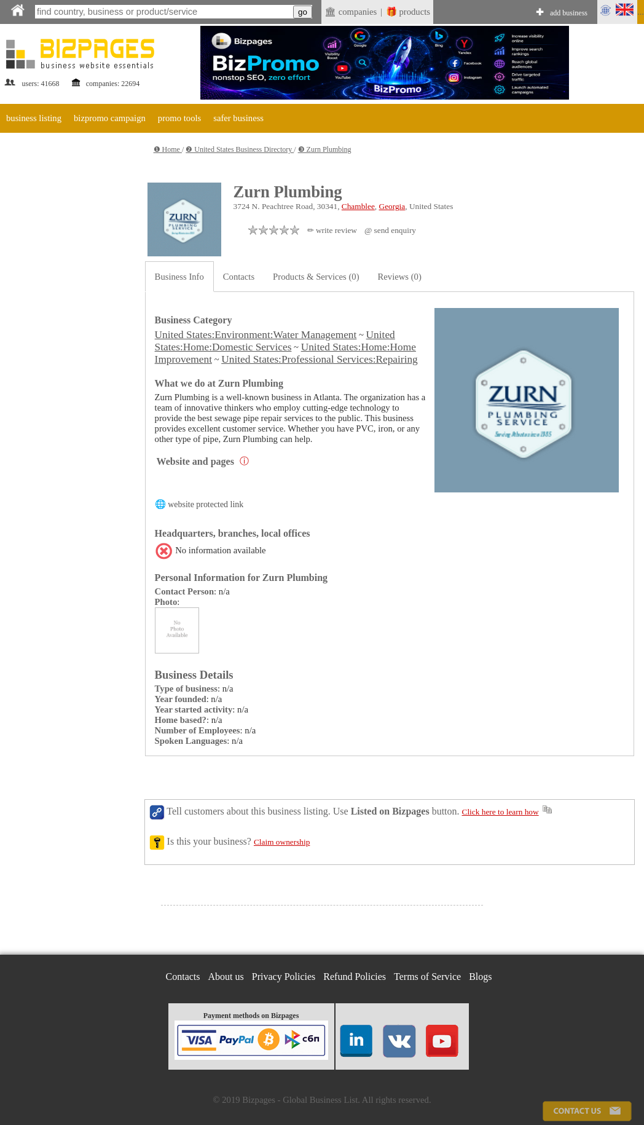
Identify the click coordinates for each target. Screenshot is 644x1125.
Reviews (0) (400, 277)
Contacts (238, 277)
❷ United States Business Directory (240, 149)
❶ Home (168, 149)
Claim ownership (282, 842)
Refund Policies (354, 976)
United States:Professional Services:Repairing (319, 359)
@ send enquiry (390, 230)
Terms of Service (427, 976)
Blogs (480, 976)
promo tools (179, 118)
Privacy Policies (284, 976)
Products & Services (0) (316, 277)
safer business (238, 118)
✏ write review (332, 230)
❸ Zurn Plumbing (324, 149)
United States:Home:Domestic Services (275, 341)
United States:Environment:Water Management (256, 335)
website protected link (205, 504)
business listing (33, 118)
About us (226, 976)
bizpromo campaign (110, 118)
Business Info (179, 277)
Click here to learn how (500, 811)
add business (568, 13)
